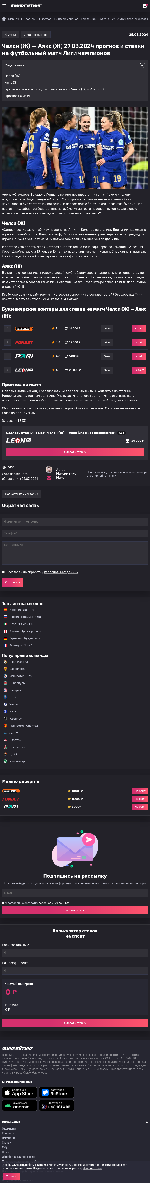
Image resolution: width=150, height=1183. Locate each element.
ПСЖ (10, 697)
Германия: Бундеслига (20, 638)
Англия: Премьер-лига (20, 631)
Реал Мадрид (16, 662)
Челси (11, 704)
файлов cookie (92, 1168)
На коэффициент (15, 963)
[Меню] (4, 6)
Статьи (6, 1142)
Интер (11, 711)
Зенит (11, 733)
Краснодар (14, 761)
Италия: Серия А (16, 624)
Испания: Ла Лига (19, 610)
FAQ (4, 1147)
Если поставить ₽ (15, 945)
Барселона (14, 669)
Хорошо (11, 1176)
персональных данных (61, 572)
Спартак (12, 740)
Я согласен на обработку (41, 572)
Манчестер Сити (18, 676)
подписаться (75, 910)
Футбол (10, 34)
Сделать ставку (75, 452)
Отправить (12, 582)
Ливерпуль (14, 683)
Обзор (107, 328)
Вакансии (8, 1138)
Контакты (8, 1133)
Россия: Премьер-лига (20, 617)
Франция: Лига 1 (16, 645)
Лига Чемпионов (35, 34)
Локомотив (14, 747)
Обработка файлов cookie (18, 1157)
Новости (7, 1152)
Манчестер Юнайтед (21, 726)
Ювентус (13, 719)
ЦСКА (10, 754)
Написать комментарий (21, 494)
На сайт (139, 328)
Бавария (12, 690)
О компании (10, 1128)
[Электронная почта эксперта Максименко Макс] (49, 477)
